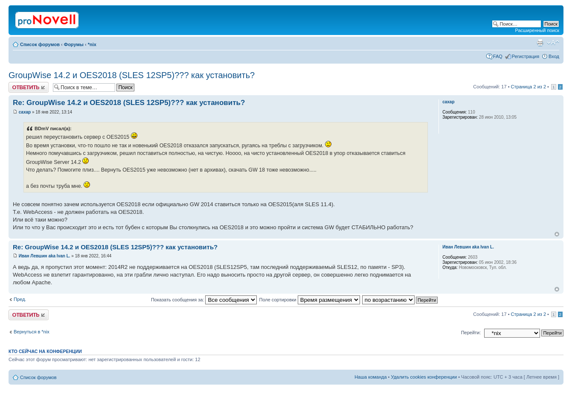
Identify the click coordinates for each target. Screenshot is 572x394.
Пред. (20, 299)
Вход (554, 56)
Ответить (29, 87)
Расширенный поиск (537, 30)
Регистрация (525, 56)
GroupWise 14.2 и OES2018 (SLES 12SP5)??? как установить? (132, 75)
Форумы (74, 44)
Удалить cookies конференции (424, 376)
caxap (25, 112)
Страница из (528, 86)
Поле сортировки (309, 299)
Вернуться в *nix (31, 331)
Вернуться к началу (557, 234)
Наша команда (370, 376)
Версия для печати (540, 43)
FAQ (497, 56)
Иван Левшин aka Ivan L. (44, 256)
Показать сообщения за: (204, 299)
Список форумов (40, 44)
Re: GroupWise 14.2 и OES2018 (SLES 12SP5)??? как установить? (129, 103)
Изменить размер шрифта (553, 43)
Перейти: (471, 332)
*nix (92, 44)
